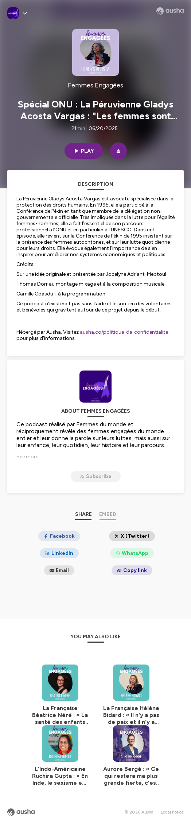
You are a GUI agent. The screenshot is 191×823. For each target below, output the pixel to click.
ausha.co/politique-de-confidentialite (124, 332)
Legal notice (172, 812)
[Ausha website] (170, 11)
